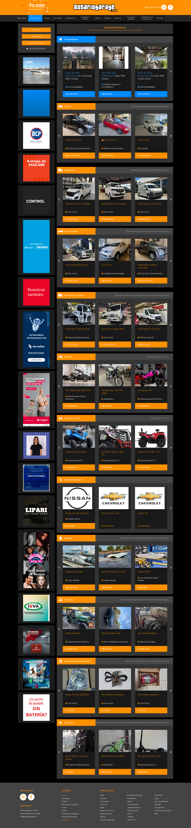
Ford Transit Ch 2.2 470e (149, 329)
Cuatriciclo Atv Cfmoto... (76, 452)
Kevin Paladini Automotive (115, 642)
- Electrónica (131, 820)
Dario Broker (72, 580)
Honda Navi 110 (145, 390)
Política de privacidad (69, 817)
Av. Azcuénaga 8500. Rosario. (78, 76)
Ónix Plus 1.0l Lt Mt (110, 513)
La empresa (66, 798)
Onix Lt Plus (143, 140)
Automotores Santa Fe (77, 642)
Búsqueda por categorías (70, 814)
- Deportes (157, 804)
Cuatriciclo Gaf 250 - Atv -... (150, 452)
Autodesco (107, 399)
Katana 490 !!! (144, 572)
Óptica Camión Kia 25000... (77, 694)
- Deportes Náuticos (133, 807)
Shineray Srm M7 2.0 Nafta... (78, 204)
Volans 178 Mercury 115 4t (113, 572)
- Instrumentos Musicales (162, 811)
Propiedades (131, 798)
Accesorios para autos (107, 820)
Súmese (64, 801)
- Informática (158, 795)
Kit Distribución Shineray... (113, 694)
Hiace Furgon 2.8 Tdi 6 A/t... (150, 204)
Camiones (103, 804)
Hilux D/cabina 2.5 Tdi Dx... (77, 265)
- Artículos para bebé (161, 801)
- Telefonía (130, 817)
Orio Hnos (71, 212)
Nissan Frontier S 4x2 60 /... (77, 513)
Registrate (36, 36)
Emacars (143, 148)
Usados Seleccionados (112, 273)
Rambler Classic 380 (111, 633)
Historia (64, 811)
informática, (121, 722)
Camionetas (104, 801)
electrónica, (110, 722)
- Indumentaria (159, 807)
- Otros (156, 814)
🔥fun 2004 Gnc (108, 140)
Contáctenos (66, 820)
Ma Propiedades (146, 87)
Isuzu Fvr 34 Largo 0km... (113, 329)
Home (64, 795)
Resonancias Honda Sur (150, 399)
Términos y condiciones (70, 804)
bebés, (137, 722)
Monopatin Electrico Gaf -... (150, 756)
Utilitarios (103, 798)
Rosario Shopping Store (77, 337)
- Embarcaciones (132, 804)
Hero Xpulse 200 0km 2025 (78, 390)
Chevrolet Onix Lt (73, 140)
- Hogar (156, 798)
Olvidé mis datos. (36, 49)
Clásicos (102, 817)
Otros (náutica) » (161, 538)
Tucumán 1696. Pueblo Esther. (151, 76)
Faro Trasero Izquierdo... (148, 694)
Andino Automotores (112, 148)
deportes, (145, 722)
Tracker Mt (142, 513)
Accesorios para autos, (136, 661)
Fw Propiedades (74, 87)
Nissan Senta (72, 519)
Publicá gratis (36, 43)
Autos (102, 795)
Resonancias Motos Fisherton (75, 397)
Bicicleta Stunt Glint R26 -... (113, 756)
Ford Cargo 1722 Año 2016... (78, 329)
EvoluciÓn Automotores (77, 148)
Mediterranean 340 (74, 572)
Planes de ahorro (106, 814)
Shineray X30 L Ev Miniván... (114, 204)
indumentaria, (156, 722)
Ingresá (36, 30)
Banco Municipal (146, 642)
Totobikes (107, 765)
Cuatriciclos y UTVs (106, 811)
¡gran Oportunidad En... (148, 633)
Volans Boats (108, 580)
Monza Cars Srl (146, 337)
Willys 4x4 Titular (73, 633)
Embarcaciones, (128, 538)
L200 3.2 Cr (106, 265)
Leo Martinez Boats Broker (148, 579)
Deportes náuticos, (145, 538)
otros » (166, 722)
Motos (102, 807)
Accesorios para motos (157, 661)
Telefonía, (100, 722)
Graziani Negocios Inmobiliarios (111, 85)
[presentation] (59, 72)
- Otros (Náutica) (132, 811)
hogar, (130, 722)
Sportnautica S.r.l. (74, 460)
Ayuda (64, 807)
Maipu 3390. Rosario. (114, 76)
